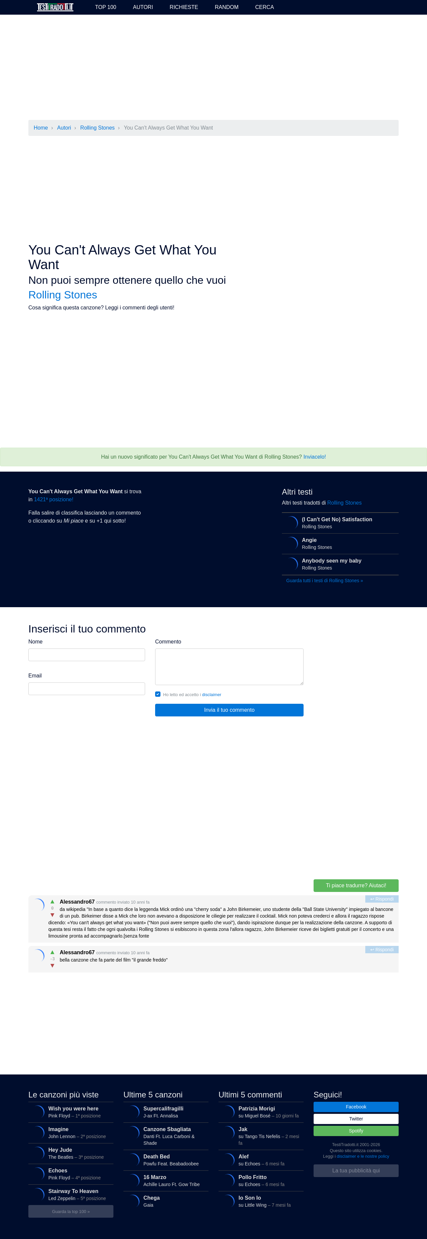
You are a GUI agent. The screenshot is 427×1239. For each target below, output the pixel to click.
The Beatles (69, 1153)
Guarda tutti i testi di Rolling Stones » (324, 580)
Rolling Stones (97, 128)
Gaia (164, 1201)
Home (41, 128)
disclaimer (212, 694)
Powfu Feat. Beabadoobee (164, 1160)
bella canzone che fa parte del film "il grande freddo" (214, 958)
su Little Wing (260, 1201)
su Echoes (260, 1160)
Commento (168, 641)
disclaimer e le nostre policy (363, 1156)
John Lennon (69, 1132)
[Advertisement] (213, 68)
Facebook (356, 1106)
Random (227, 7)
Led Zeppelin (69, 1194)
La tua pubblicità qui (356, 1170)
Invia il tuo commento (229, 710)
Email (35, 675)
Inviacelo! (314, 457)
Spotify (356, 1130)
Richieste (184, 7)
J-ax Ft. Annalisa (164, 1112)
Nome (35, 641)
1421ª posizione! (53, 499)
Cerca (264, 7)
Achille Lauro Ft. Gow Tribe (164, 1180)
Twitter (356, 1118)
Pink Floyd (69, 1112)
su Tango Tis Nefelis (260, 1135)
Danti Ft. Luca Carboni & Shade (164, 1135)
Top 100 (105, 7)
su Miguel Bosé (260, 1112)
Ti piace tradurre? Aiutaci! (356, 885)
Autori (143, 7)
